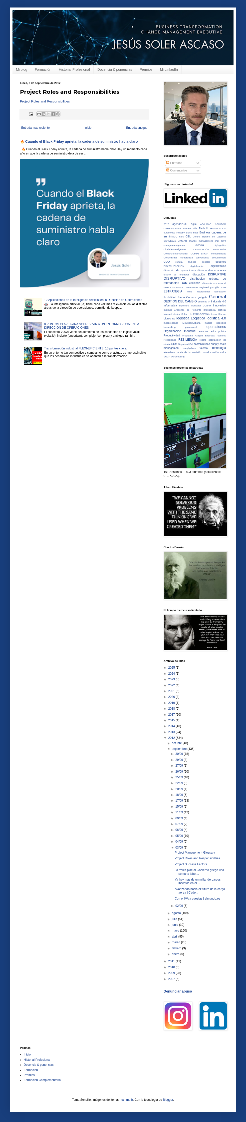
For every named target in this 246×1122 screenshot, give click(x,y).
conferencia (186, 257)
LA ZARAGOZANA (199, 314)
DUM (184, 283)
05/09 (179, 836)
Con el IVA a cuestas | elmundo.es (197, 898)
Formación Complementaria (42, 1080)
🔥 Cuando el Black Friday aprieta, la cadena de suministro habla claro (79, 141)
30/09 (179, 754)
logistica (182, 318)
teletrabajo (169, 352)
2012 (172, 738)
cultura (179, 261)
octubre (177, 743)
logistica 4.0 (216, 318)
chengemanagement (174, 245)
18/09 (179, 795)
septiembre (180, 749)
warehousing (177, 356)
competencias (218, 253)
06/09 (179, 830)
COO (167, 261)
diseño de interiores (176, 274)
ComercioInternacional (176, 253)
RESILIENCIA (187, 339)
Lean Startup (218, 314)
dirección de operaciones (180, 270)
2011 (172, 961)
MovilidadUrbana (192, 322)
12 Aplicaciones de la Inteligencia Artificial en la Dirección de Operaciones (93, 300)
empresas (192, 287)
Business (205, 232)
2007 (172, 979)
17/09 (179, 800)
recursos (221, 335)
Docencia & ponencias (114, 69)
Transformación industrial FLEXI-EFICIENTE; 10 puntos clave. (85, 348)
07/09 (179, 824)
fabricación (220, 291)
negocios (221, 322)
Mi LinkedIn (169, 69)
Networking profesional (180, 327)
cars (181, 236)
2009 (172, 973)
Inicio (87, 127)
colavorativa (219, 249)
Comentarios (176, 170)
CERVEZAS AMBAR (175, 240)
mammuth (126, 1100)
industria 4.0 (218, 301)
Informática (170, 305)
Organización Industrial (180, 331)
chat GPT (220, 240)
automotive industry (174, 232)
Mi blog (21, 69)
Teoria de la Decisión (188, 352)
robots (203, 339)
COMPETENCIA (199, 253)
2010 (172, 967)
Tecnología (219, 348)
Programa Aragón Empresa (198, 335)
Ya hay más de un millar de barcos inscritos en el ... (198, 881)
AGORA (187, 228)
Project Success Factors (191, 864)
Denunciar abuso (178, 991)
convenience (202, 257)
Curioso (192, 261)
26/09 (179, 771)
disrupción (199, 274)
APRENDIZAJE (218, 228)
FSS (193, 297)
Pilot (213, 331)
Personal (204, 331)
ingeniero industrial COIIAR (195, 305)
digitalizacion (197, 266)
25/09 (179, 777)
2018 (172, 708)
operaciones (216, 327)
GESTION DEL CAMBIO (180, 301)
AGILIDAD (206, 224)
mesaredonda (171, 322)
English (216, 287)
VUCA (167, 356)
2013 (172, 732)
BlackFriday (192, 232)
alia (195, 228)
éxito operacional (198, 291)
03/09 (179, 847)
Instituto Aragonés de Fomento (182, 309)
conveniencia (219, 257)
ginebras (202, 301)
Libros (167, 318)
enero (176, 954)
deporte (206, 261)
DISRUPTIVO (175, 278)
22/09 (179, 783)
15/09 (179, 806)
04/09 (179, 841)
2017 (166, 224)
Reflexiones (170, 339)
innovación (219, 305)
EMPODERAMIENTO (175, 287)
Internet (168, 314)
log (173, 318)
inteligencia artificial (215, 309)
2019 (172, 703)
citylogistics (220, 245)
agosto (177, 913)
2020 (172, 697)
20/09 (179, 789)
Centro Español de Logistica (209, 236)
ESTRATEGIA (173, 291)
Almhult (203, 228)
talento (204, 347)
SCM (174, 343)
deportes (221, 261)
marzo (176, 942)
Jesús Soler (180, 314)
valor (223, 352)
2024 (172, 673)
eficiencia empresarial (214, 283)
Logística (198, 318)
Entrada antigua (136, 127)
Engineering (205, 287)
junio (175, 925)
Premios (146, 69)
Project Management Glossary (195, 852)
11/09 (179, 812)
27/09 (179, 765)
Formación (43, 69)
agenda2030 (179, 223)
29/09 (179, 760)
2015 (172, 720)
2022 (172, 685)
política (222, 331)
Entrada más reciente (35, 127)
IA (209, 301)
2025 (172, 667)
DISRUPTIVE (217, 274)
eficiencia (195, 282)
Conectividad (170, 257)
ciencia (200, 244)
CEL (188, 236)
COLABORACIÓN (199, 249)
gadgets (202, 297)
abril (175, 936)
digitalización (218, 265)
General (217, 296)
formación (184, 297)
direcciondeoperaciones (212, 270)
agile (194, 223)
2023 (172, 679)
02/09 (179, 906)
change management (201, 240)
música (208, 322)
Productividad (172, 335)
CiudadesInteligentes (175, 249)
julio (175, 919)
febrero (177, 948)
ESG (223, 287)
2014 (172, 726)
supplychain (189, 348)
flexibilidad (170, 297)
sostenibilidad (202, 343)
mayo (176, 930)
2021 (172, 691)
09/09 (179, 818)
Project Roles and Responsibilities (45, 101)
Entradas (174, 163)
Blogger (168, 1100)
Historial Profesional (74, 69)
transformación (211, 352)
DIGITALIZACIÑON (174, 266)
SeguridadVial (185, 344)
